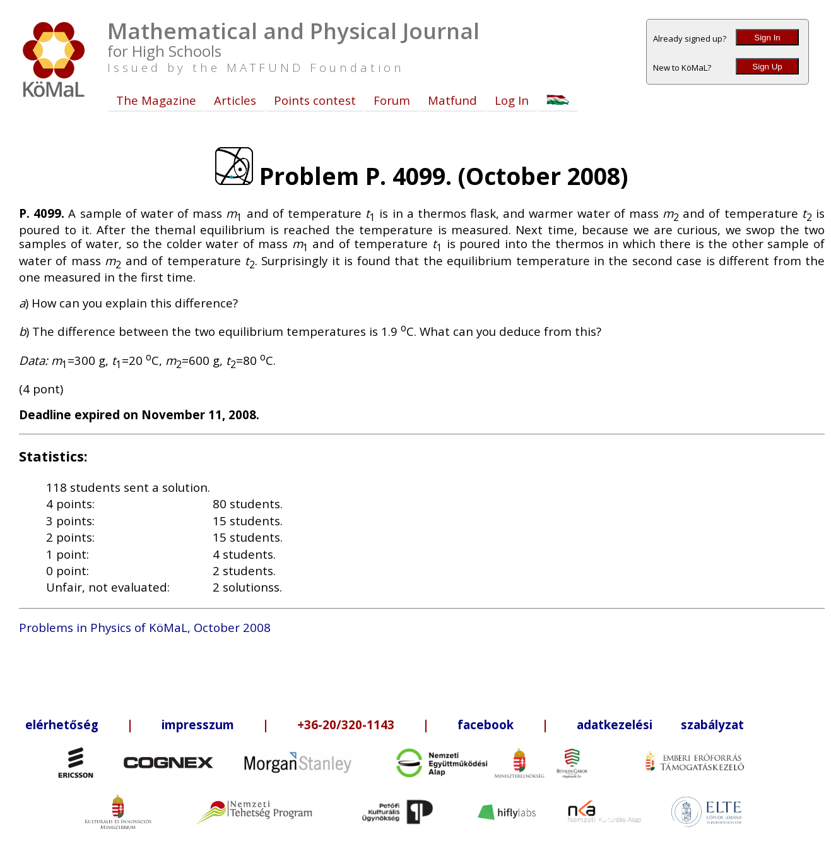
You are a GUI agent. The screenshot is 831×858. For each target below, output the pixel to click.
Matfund (452, 100)
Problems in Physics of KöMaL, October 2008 (145, 627)
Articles (235, 100)
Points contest (315, 100)
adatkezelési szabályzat (660, 724)
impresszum (198, 724)
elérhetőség (61, 724)
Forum (392, 100)
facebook (485, 724)
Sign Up (767, 66)
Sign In (767, 37)
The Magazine (156, 100)
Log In (512, 100)
